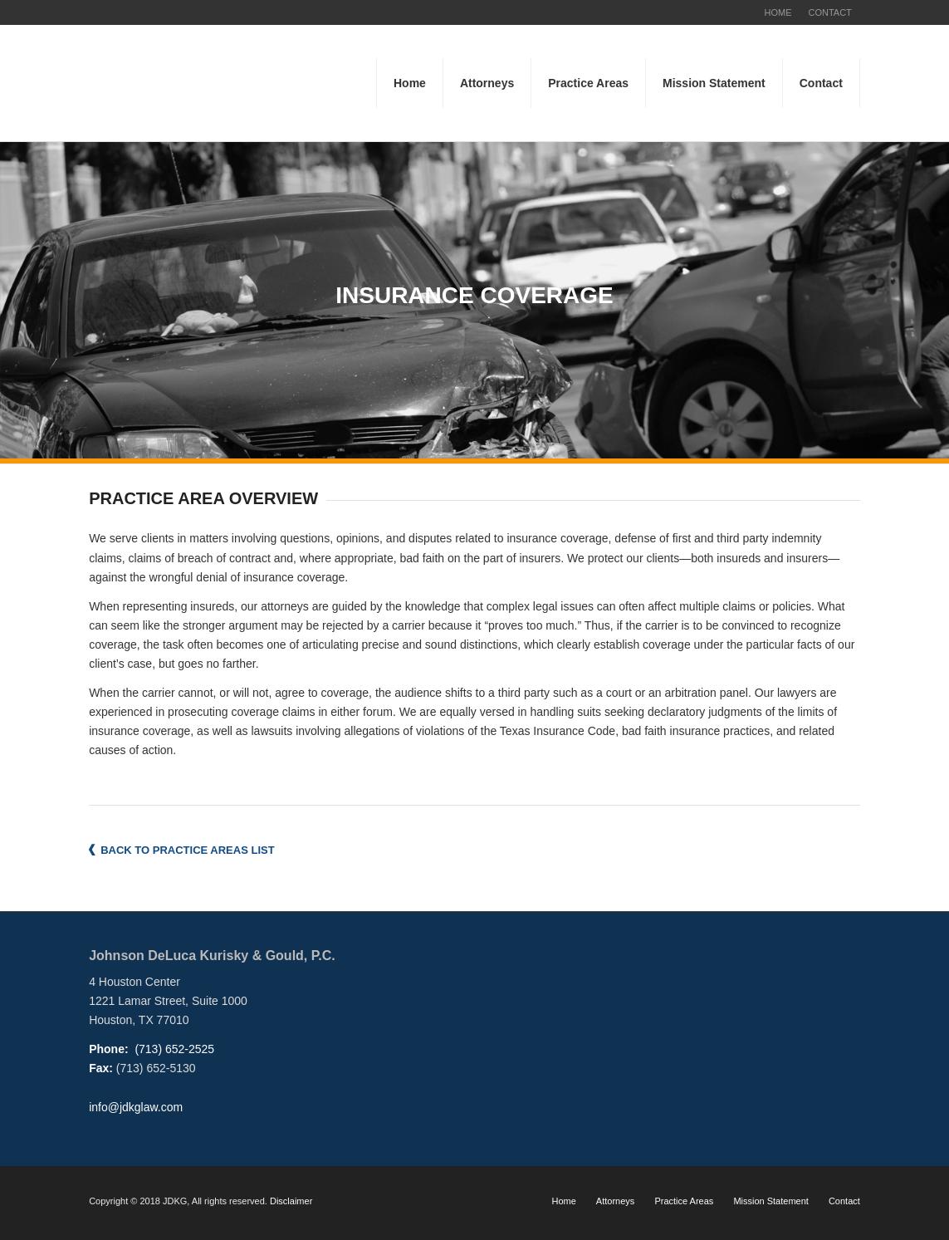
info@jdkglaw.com (136, 1107)
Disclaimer (291, 1201)
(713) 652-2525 (173, 1049)
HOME (777, 12)
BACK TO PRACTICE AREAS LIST (187, 850)
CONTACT (829, 12)
